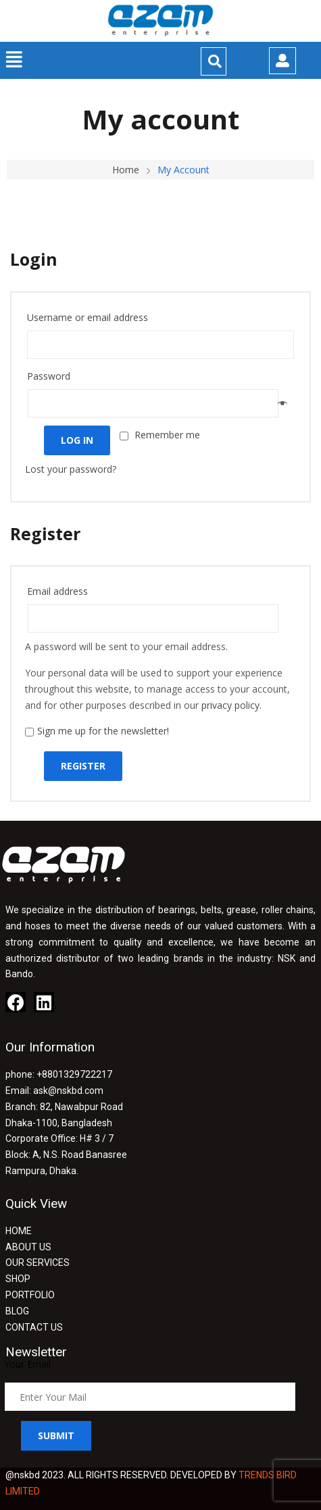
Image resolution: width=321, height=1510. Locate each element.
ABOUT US (28, 1247)
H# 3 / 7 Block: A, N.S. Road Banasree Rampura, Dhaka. (66, 1154)
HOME (18, 1230)
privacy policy (230, 705)
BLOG (17, 1311)
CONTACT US (34, 1327)
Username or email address (91, 317)
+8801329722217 (74, 1074)
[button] (14, 59)
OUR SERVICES (37, 1262)
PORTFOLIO (30, 1294)
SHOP (17, 1278)
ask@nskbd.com (68, 1090)
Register (83, 765)
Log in (77, 440)
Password (52, 376)
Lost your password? (70, 469)
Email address (61, 591)
